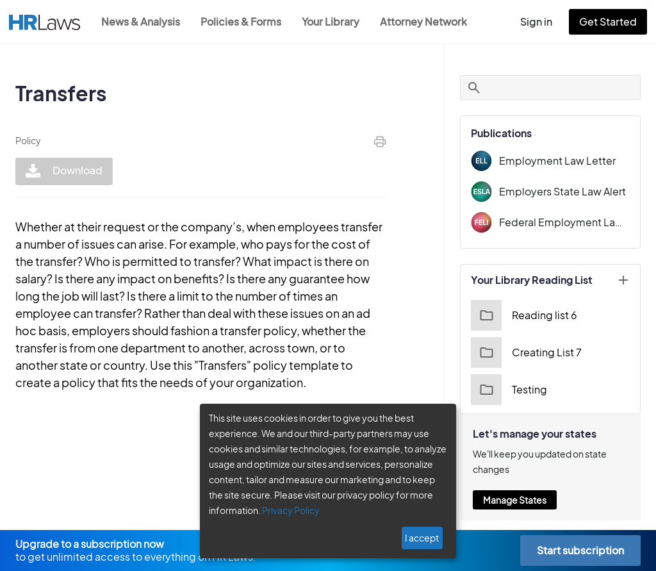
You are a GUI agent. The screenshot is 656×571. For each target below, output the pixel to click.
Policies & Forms (244, 21)
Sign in (541, 21)
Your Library (337, 21)
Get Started (610, 21)
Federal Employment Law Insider (569, 222)
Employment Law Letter (562, 160)
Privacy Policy (286, 510)
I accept (423, 538)
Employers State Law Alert (568, 191)
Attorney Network (430, 21)
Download (62, 171)
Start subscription (580, 550)
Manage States (523, 500)
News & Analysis (142, 21)
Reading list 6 (531, 315)
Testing (517, 389)
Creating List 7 (533, 352)
